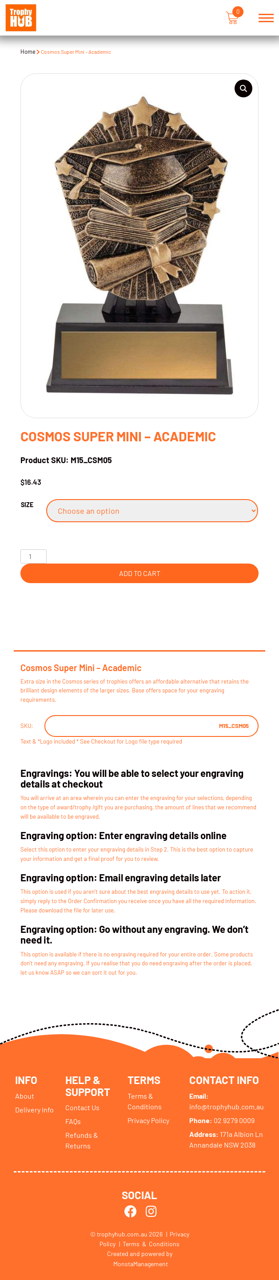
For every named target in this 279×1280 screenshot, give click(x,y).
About (24, 1096)
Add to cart (139, 573)
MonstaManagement (140, 1264)
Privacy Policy (148, 1120)
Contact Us (82, 1107)
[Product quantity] (33, 556)
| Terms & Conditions (149, 1244)
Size (27, 504)
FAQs (73, 1121)
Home (28, 51)
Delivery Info (34, 1109)
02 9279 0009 (222, 1120)
